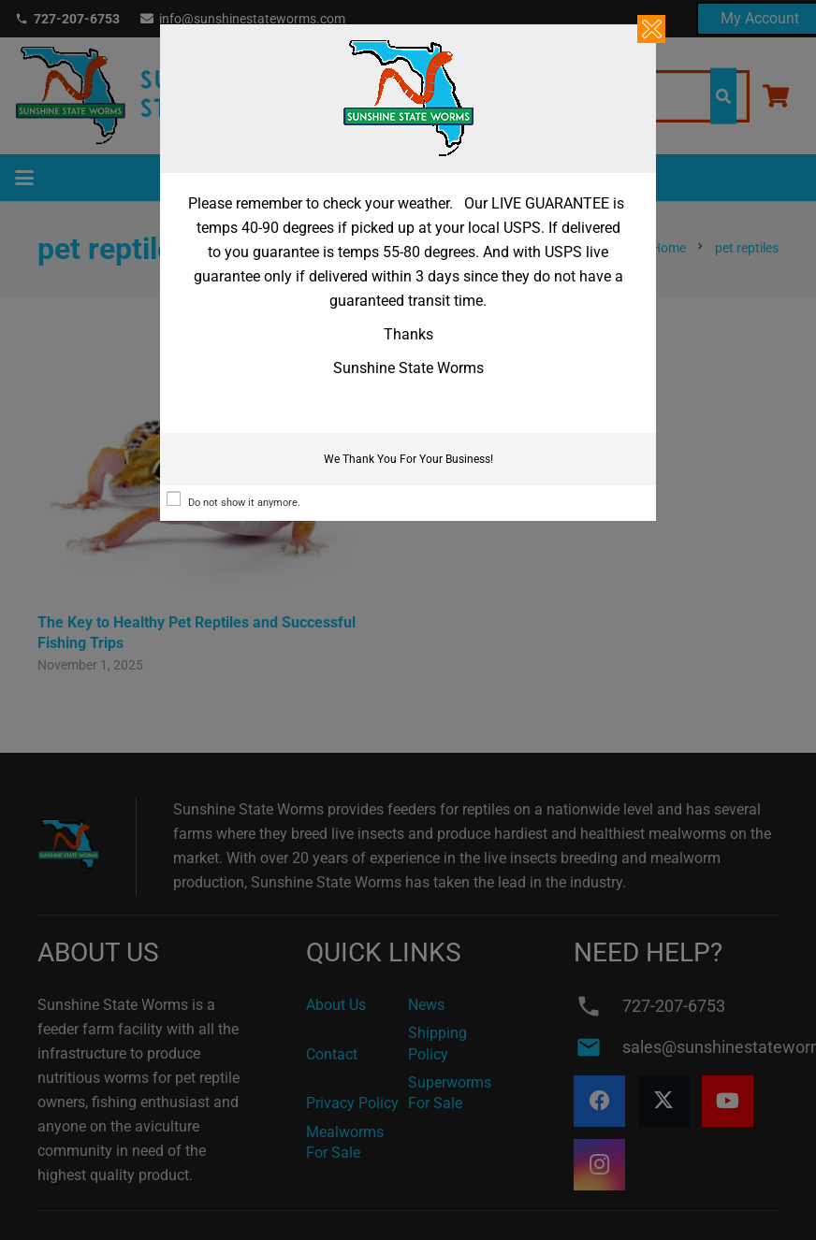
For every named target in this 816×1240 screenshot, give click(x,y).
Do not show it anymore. (244, 503)
